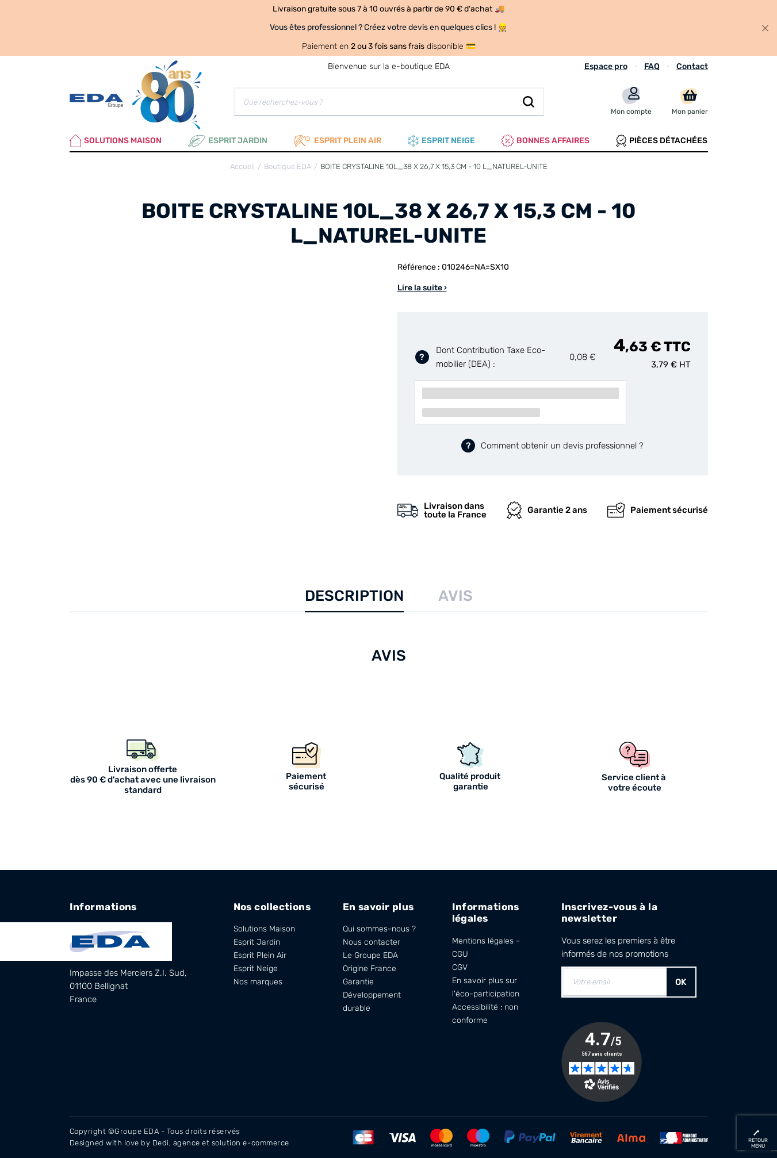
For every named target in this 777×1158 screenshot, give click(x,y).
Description (354, 596)
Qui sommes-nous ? (379, 929)
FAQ (652, 66)
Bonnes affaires (546, 141)
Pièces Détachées (661, 141)
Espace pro (605, 66)
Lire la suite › (422, 288)
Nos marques (258, 982)
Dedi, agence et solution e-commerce (220, 1142)
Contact (692, 66)
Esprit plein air (337, 141)
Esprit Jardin (227, 141)
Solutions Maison (116, 141)
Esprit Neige (256, 968)
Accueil (242, 166)
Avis (455, 596)
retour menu (758, 1143)
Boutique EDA (287, 166)
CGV (460, 967)
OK (681, 982)
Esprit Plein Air (260, 955)
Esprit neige (441, 141)
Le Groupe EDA (370, 955)
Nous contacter (371, 942)
